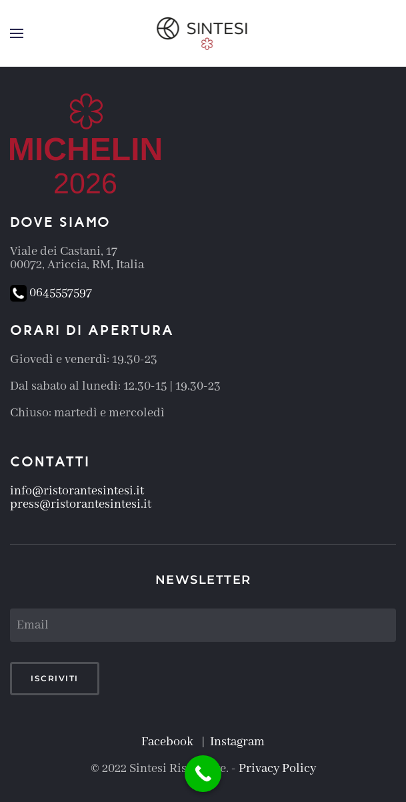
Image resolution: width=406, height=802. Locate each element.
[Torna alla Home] (203, 33)
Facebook (170, 742)
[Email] (203, 625)
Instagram (237, 742)
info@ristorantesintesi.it (77, 491)
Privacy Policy (277, 769)
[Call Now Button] (203, 773)
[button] (16, 33)
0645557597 (51, 293)
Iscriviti (55, 678)
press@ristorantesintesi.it (80, 504)
